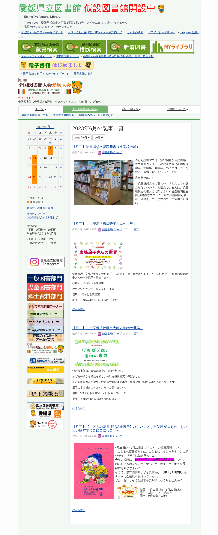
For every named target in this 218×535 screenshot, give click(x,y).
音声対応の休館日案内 (40, 208)
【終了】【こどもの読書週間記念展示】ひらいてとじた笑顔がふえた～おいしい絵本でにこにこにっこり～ (129, 428)
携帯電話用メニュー (67, 56)
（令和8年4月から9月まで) (42, 217)
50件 (99, 137)
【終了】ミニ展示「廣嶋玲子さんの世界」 (104, 224)
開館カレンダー (36, 213)
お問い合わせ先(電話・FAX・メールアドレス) (95, 32)
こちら (77, 101)
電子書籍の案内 (83, 73)
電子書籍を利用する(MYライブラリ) (45, 73)
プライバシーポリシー (161, 32)
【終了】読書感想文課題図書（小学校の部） (106, 147)
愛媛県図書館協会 (63, 115)
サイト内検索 (135, 32)
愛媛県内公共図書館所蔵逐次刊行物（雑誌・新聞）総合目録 (118, 56)
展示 (136, 229)
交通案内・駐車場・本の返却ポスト (42, 32)
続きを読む (78, 309)
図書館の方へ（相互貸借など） (97, 115)
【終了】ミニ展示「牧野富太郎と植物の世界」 (107, 328)
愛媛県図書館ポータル (35, 115)
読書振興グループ (110, 152)
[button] (85, 109)
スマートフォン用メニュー (36, 56)
